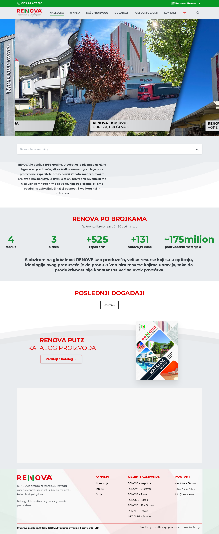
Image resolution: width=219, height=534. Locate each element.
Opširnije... (109, 305)
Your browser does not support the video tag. (157, 180)
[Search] (105, 149)
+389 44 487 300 (29, 3)
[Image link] (157, 350)
